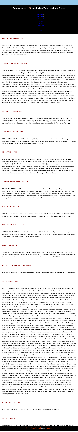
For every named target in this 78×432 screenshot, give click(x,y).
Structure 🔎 (40, 14)
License (49, 428)
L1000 (41, 28)
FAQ (41, 30)
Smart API (41, 18)
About (41, 23)
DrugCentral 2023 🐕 (22, 8)
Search (41, 12)
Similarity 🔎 (40, 16)
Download (41, 25)
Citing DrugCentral (33, 428)
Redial (41, 21)
